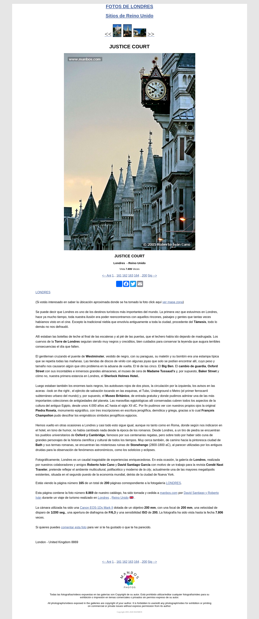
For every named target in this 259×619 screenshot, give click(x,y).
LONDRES (43, 292)
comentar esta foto (74, 527)
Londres (103, 497)
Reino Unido (119, 497)
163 (130, 275)
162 (124, 275)
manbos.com (169, 492)
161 (119, 275)
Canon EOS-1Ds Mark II (96, 507)
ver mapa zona (173, 302)
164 (136, 275)
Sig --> (152, 275)
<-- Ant (106, 275)
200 (144, 275)
